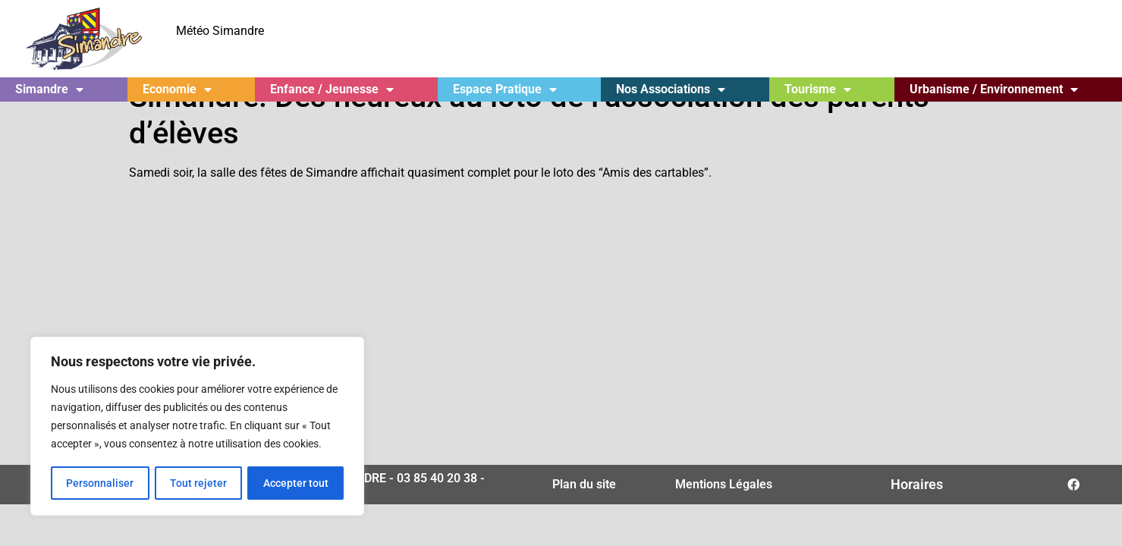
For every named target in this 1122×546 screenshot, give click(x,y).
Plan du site (584, 513)
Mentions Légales (723, 513)
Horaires (917, 513)
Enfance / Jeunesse (332, 89)
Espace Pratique (505, 89)
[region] (197, 427)
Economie (177, 89)
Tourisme (817, 89)
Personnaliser (100, 483)
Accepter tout (295, 483)
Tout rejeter (198, 483)
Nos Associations (670, 89)
